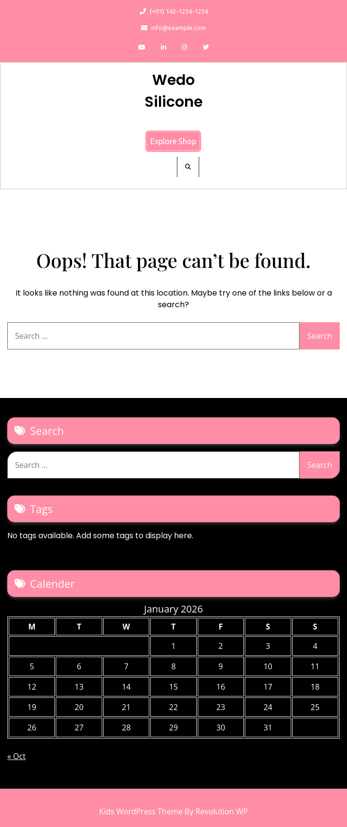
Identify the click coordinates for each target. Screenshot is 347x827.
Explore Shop (173, 141)
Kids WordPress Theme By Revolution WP (173, 811)
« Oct (16, 756)
